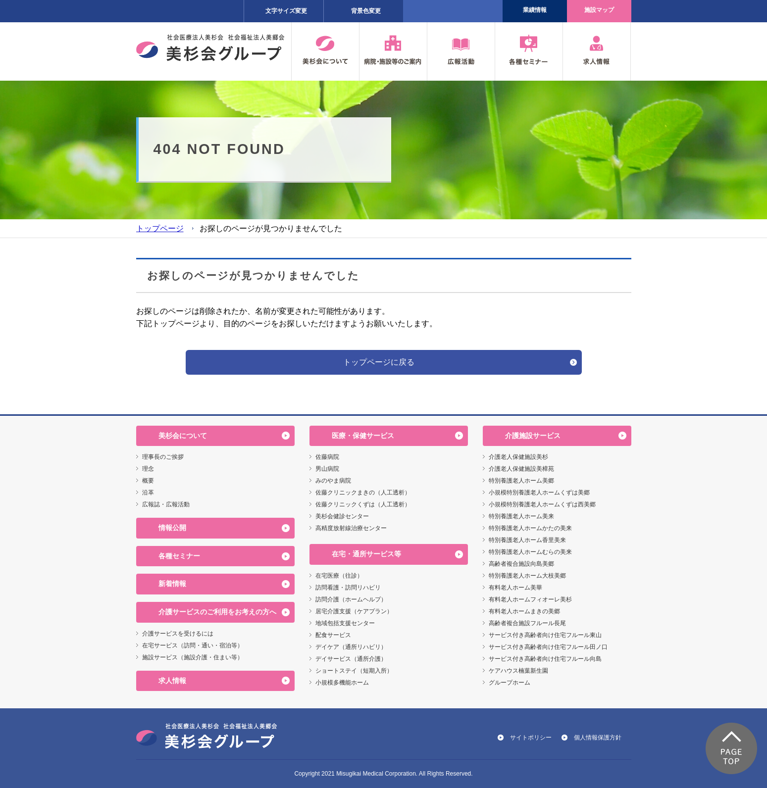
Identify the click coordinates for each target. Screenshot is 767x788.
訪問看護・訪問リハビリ (348, 587)
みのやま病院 (333, 480)
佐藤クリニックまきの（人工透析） (362, 492)
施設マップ (599, 9)
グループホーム (509, 682)
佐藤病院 (327, 456)
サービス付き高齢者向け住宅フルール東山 (545, 635)
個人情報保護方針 (597, 737)
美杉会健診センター (342, 516)
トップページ (160, 228)
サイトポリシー (531, 737)
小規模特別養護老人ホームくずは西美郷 (542, 504)
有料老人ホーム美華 (515, 587)
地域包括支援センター (345, 623)
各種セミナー (179, 556)
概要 (148, 480)
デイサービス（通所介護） (351, 658)
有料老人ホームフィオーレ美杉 (530, 599)
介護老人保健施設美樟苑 (521, 468)
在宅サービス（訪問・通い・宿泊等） (192, 645)
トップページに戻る (378, 362)
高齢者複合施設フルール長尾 (527, 623)
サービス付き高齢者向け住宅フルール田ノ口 (548, 646)
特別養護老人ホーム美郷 (521, 480)
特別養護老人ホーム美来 (521, 516)
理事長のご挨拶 (163, 456)
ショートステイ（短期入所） (354, 670)
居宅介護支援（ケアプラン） (354, 611)
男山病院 (327, 468)
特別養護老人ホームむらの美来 (530, 551)
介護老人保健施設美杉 (518, 456)
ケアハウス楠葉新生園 (518, 670)
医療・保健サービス (363, 436)
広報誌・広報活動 (166, 504)
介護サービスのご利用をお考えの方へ (217, 612)
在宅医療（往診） (339, 575)
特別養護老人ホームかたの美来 (530, 528)
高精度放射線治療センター (351, 528)
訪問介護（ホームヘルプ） (351, 599)
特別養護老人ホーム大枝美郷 (527, 575)
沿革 (148, 492)
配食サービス (333, 635)
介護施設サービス (533, 436)
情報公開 (172, 528)
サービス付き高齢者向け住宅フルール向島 (545, 658)
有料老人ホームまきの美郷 (524, 611)
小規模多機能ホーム (342, 682)
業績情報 (535, 9)
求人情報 (172, 681)
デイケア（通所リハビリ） (351, 646)
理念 (148, 468)
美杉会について (182, 436)
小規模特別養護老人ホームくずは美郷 (539, 492)
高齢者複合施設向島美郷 (521, 563)
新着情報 (172, 584)
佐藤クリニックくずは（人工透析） (362, 504)
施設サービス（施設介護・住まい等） (192, 657)
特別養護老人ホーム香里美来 (527, 540)
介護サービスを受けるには (177, 633)
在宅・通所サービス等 (366, 554)
